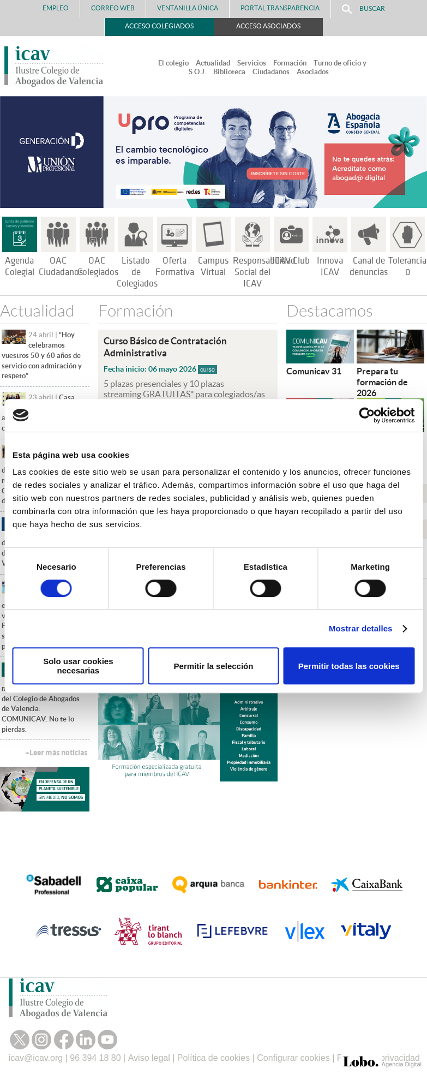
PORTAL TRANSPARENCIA (280, 7)
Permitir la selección (214, 666)
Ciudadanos (271, 72)
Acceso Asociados (268, 25)
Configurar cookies (293, 1058)
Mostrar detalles (361, 628)
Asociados (313, 72)
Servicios (251, 63)
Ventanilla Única (187, 7)
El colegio (173, 63)
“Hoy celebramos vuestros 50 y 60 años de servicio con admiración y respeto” (42, 355)
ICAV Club (291, 261)
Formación (289, 63)
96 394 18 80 (95, 1058)
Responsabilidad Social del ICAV (264, 272)
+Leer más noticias (56, 752)
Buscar (363, 9)
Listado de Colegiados (137, 272)
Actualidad (213, 63)
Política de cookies (213, 1058)
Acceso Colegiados (159, 25)
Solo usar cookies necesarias (78, 666)
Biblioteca (229, 72)
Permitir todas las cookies (349, 666)
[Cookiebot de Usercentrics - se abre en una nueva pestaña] (366, 415)
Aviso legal (149, 1058)
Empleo (56, 7)
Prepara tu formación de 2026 (382, 382)
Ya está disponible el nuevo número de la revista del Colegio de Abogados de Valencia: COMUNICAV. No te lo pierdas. (44, 698)
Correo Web (113, 7)
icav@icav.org (36, 1058)
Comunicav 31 (313, 371)
